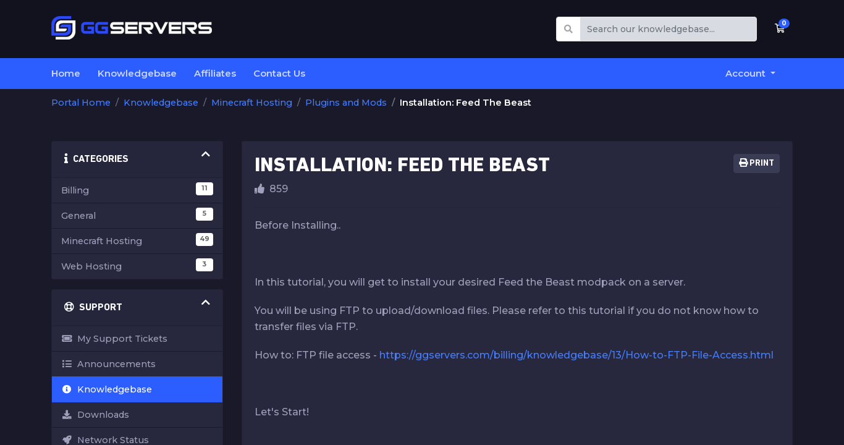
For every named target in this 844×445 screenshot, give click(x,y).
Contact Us (279, 73)
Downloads (95, 414)
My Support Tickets (114, 338)
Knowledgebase (137, 73)
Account (746, 73)
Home (65, 73)
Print (756, 163)
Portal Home (81, 102)
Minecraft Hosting (251, 102)
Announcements (108, 364)
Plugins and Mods (346, 102)
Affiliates (215, 73)
